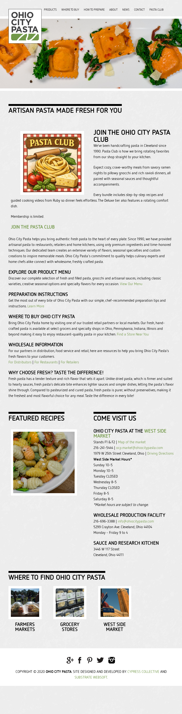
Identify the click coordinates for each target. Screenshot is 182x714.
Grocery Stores (119, 657)
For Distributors (19, 362)
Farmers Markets (41, 657)
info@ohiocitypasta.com (136, 521)
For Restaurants (46, 362)
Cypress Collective (143, 699)
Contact (139, 9)
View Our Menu (130, 284)
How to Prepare (94, 9)
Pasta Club (156, 9)
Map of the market (132, 442)
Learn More (35, 306)
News (125, 9)
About (113, 9)
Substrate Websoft (91, 705)
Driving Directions (160, 453)
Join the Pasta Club (33, 227)
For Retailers (70, 362)
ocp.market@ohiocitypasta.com (139, 447)
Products (50, 9)
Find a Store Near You (133, 334)
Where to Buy (70, 9)
